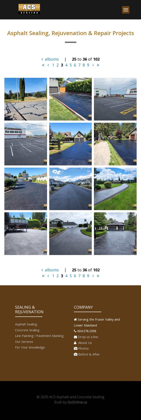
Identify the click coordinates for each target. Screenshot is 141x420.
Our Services (24, 341)
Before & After (89, 354)
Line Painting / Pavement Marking (39, 335)
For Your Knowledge (30, 347)
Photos (83, 348)
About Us (84, 342)
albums (50, 59)
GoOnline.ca (77, 402)
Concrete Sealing (27, 330)
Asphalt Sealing (26, 324)
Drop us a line (88, 337)
